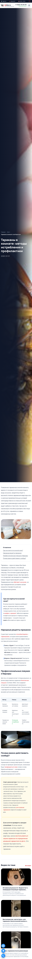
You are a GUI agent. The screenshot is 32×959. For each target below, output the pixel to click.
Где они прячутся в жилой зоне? (13, 550)
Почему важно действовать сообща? (14, 558)
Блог (8, 232)
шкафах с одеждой (10, 613)
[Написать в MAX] (3, 946)
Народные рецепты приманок (12, 553)
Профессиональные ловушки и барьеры (15, 556)
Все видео (28, 865)
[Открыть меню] (29, 5)
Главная (3, 232)
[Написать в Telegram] (3, 951)
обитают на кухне (20, 582)
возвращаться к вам (11, 767)
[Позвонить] (3, 956)
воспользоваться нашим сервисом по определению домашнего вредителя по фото (15, 838)
